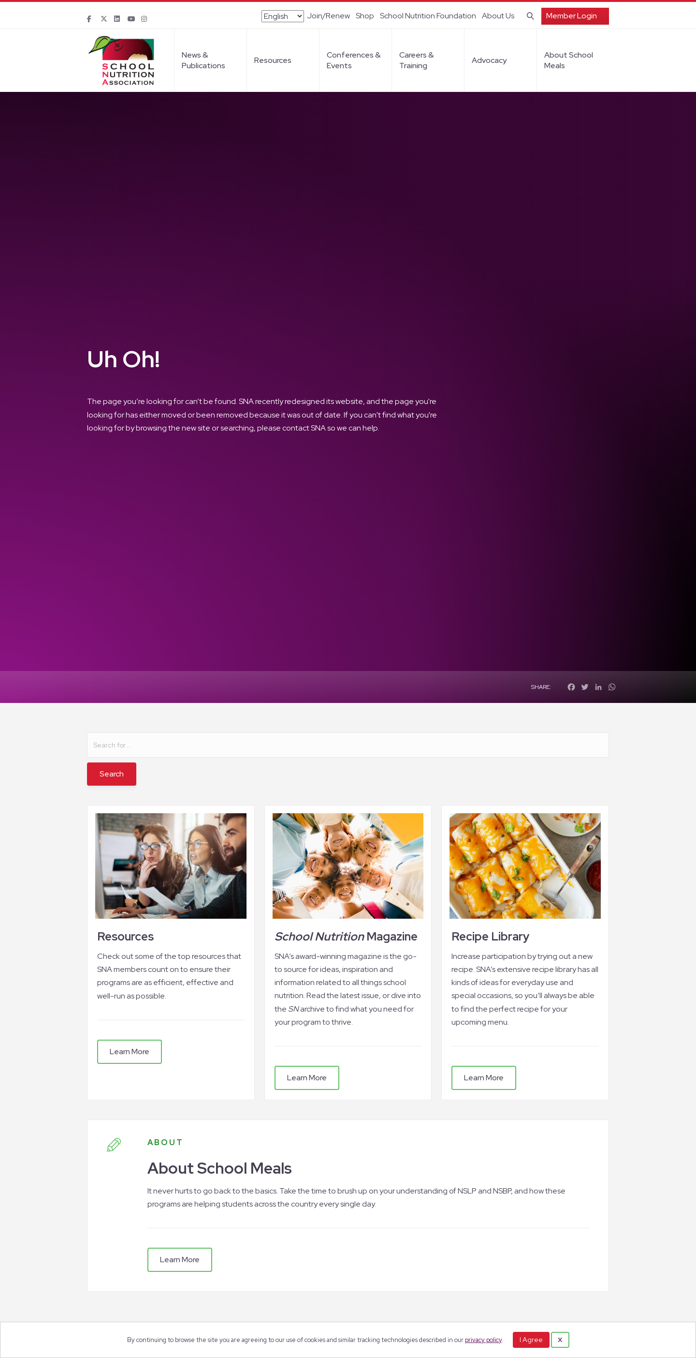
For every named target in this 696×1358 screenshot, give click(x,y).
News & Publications (203, 60)
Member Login (571, 16)
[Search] (528, 15)
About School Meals (568, 60)
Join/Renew (328, 16)
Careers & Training (416, 60)
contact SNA (304, 428)
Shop (365, 16)
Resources (272, 60)
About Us (498, 16)
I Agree (531, 1339)
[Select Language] (282, 16)
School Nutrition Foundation (428, 16)
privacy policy (483, 1340)
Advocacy (489, 60)
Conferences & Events (353, 60)
